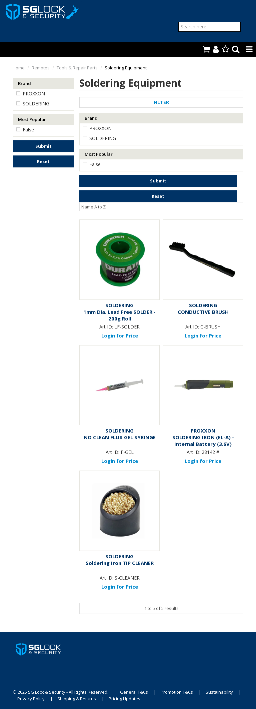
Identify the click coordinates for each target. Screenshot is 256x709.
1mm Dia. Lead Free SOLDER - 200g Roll (119, 315)
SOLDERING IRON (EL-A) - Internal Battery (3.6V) (203, 440)
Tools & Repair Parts (77, 68)
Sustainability (219, 692)
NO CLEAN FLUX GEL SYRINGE (120, 437)
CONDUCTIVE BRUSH (203, 311)
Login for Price (119, 335)
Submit (43, 146)
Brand (24, 83)
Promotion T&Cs (177, 692)
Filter (161, 102)
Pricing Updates (125, 699)
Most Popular (32, 119)
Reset (43, 161)
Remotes (41, 68)
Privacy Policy (31, 699)
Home (19, 68)
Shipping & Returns (76, 699)
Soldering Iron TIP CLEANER (120, 563)
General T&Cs (134, 692)
